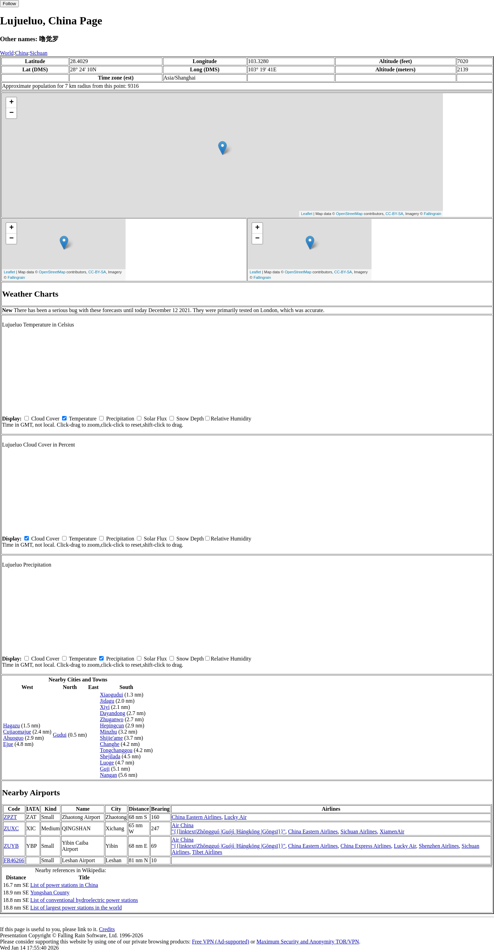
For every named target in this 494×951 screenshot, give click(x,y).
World (7, 53)
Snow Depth (190, 418)
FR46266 (14, 860)
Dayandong (112, 713)
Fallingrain (432, 214)
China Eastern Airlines (197, 817)
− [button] (11, 113)
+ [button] (11, 102)
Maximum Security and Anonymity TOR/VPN (308, 941)
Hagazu (11, 725)
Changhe (109, 744)
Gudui (60, 735)
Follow (9, 3)
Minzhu (108, 732)
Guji (104, 769)
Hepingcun (112, 725)
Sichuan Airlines (358, 831)
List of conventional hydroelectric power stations (84, 900)
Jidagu (107, 701)
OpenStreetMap (349, 214)
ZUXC (11, 828)
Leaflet (306, 214)
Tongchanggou (116, 750)
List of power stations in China (64, 885)
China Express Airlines (365, 846)
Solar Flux (155, 418)
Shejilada (110, 756)
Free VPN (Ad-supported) (220, 941)
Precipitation (120, 418)
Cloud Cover (45, 418)
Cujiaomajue (17, 732)
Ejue (8, 744)
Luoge (107, 762)
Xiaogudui (111, 695)
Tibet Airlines (207, 852)
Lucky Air (235, 817)
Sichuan (39, 53)
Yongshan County (49, 892)
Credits (107, 929)
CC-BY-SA (394, 214)
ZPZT (10, 817)
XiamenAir (392, 831)
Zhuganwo (111, 719)
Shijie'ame (111, 738)
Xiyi (104, 707)
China (21, 53)
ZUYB (11, 846)
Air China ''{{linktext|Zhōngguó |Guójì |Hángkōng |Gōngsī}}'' (228, 828)
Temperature (83, 418)
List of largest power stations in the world (76, 908)
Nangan (108, 775)
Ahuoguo (13, 738)
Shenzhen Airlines (439, 846)
